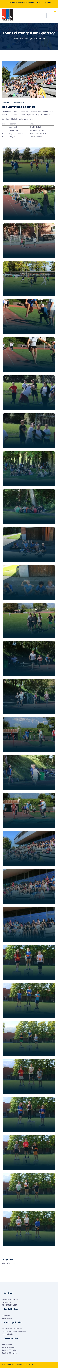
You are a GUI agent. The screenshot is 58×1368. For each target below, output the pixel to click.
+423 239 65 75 (44, 2)
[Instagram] (29, 5)
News (15, 38)
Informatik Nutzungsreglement (14, 1331)
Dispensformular (8, 1347)
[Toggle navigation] (55, 12)
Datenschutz (7, 1318)
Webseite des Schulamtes (12, 1328)
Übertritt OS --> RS (9, 1353)
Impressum (6, 1315)
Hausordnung (7, 1344)
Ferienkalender (7, 1334)
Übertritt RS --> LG (9, 1350)
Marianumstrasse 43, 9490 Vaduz (20, 2)
